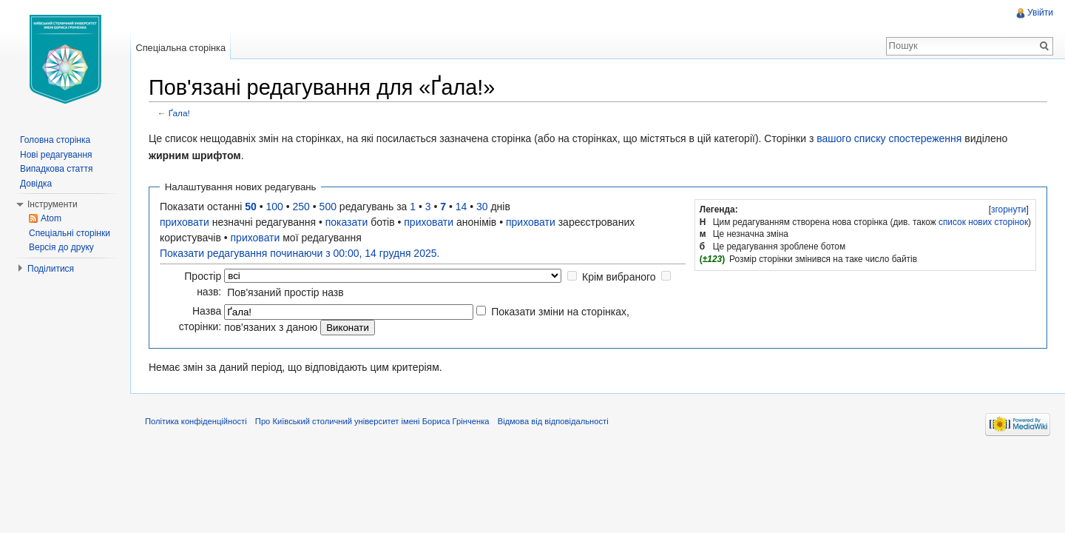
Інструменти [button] (52, 204)
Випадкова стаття (56, 169)
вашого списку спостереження (888, 138)
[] (1008, 209)
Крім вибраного (619, 277)
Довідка (36, 183)
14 (461, 206)
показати (346, 222)
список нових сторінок (983, 222)
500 (328, 206)
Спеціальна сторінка (180, 47)
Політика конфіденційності (196, 421)
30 (482, 206)
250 (301, 206)
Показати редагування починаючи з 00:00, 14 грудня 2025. (299, 253)
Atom (51, 218)
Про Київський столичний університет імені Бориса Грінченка (372, 421)
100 (274, 206)
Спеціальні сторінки (69, 233)
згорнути (1008, 209)
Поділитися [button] (50, 269)
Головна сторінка (55, 140)
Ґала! (179, 113)
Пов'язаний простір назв (285, 292)
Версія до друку (61, 247)
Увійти (1040, 12)
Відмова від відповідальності (553, 421)
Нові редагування (56, 155)
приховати (184, 222)
